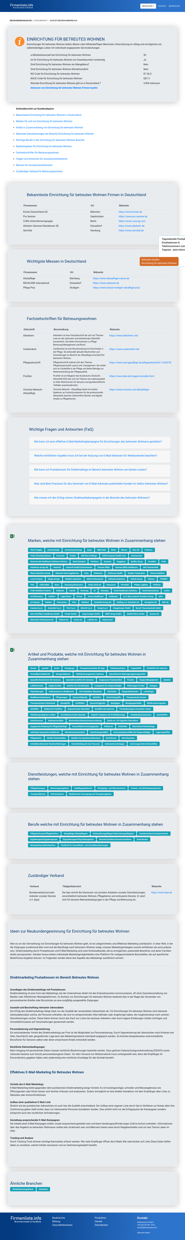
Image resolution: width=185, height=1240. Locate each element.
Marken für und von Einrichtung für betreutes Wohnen (44, 121)
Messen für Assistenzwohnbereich (34, 165)
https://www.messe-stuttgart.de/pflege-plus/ (116, 287)
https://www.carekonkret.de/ (124, 349)
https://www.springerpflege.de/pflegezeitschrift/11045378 (140, 362)
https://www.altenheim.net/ (123, 335)
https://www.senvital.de (131, 230)
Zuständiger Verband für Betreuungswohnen (39, 171)
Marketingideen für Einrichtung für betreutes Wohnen (44, 146)
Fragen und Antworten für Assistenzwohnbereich (41, 158)
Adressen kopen (143, 1233)
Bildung (56, 1221)
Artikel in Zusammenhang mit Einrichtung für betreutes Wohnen (49, 127)
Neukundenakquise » (22, 20)
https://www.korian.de (130, 211)
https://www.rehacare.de (106, 283)
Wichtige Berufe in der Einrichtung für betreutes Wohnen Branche (50, 140)
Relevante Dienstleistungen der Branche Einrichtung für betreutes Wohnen (55, 133)
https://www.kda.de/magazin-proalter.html (131, 376)
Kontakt (162, 6)
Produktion (100, 1217)
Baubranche (58, 1217)
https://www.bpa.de (161, 892)
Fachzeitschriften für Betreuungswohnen (37, 152)
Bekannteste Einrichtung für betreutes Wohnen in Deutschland (48, 115)
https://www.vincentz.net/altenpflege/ (129, 389)
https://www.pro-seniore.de (133, 216)
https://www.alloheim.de (131, 225)
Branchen (147, 6)
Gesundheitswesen (62, 1225)
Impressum (174, 6)
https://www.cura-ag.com (132, 221)
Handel (98, 1221)
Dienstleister (101, 1225)
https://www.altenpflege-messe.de (111, 278)
